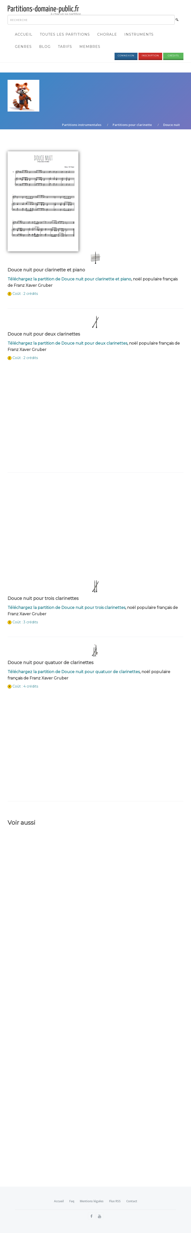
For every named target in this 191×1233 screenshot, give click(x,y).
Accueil (23, 34)
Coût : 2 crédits (25, 293)
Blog (45, 46)
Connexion (126, 55)
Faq (71, 1201)
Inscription (150, 55)
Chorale (107, 34)
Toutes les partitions (65, 34)
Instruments (139, 34)
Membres (89, 46)
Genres (23, 46)
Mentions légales (92, 1201)
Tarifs (65, 46)
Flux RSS (115, 1201)
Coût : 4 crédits (25, 686)
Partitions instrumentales (81, 125)
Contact (131, 1201)
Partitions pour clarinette (132, 125)
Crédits (173, 55)
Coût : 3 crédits (25, 622)
